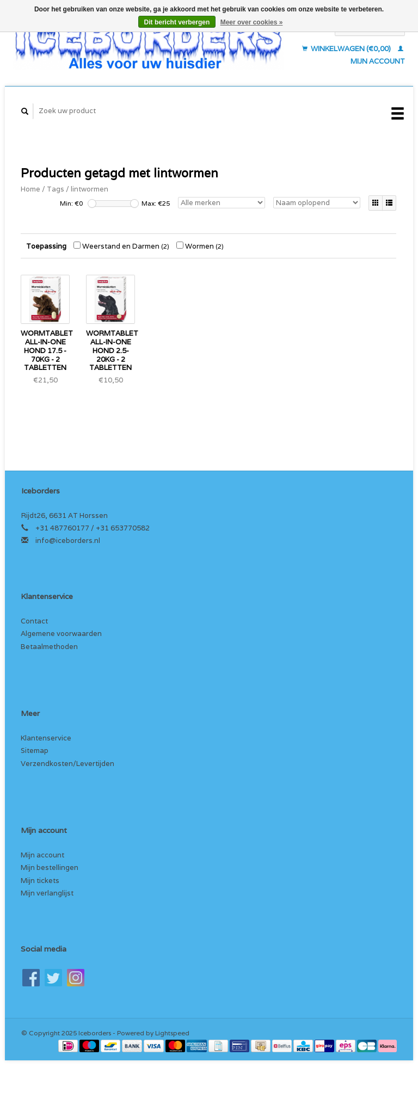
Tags (55, 189)
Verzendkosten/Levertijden (67, 763)
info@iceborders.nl (67, 540)
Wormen (200, 246)
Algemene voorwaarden (61, 633)
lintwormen (89, 189)
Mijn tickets (40, 880)
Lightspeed (172, 1033)
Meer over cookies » (251, 22)
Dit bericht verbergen (177, 22)
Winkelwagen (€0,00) (347, 48)
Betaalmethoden (49, 646)
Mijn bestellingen (49, 867)
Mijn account (42, 855)
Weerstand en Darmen (121, 246)
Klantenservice (46, 738)
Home (30, 189)
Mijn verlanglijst (47, 893)
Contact (34, 621)
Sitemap (34, 750)
